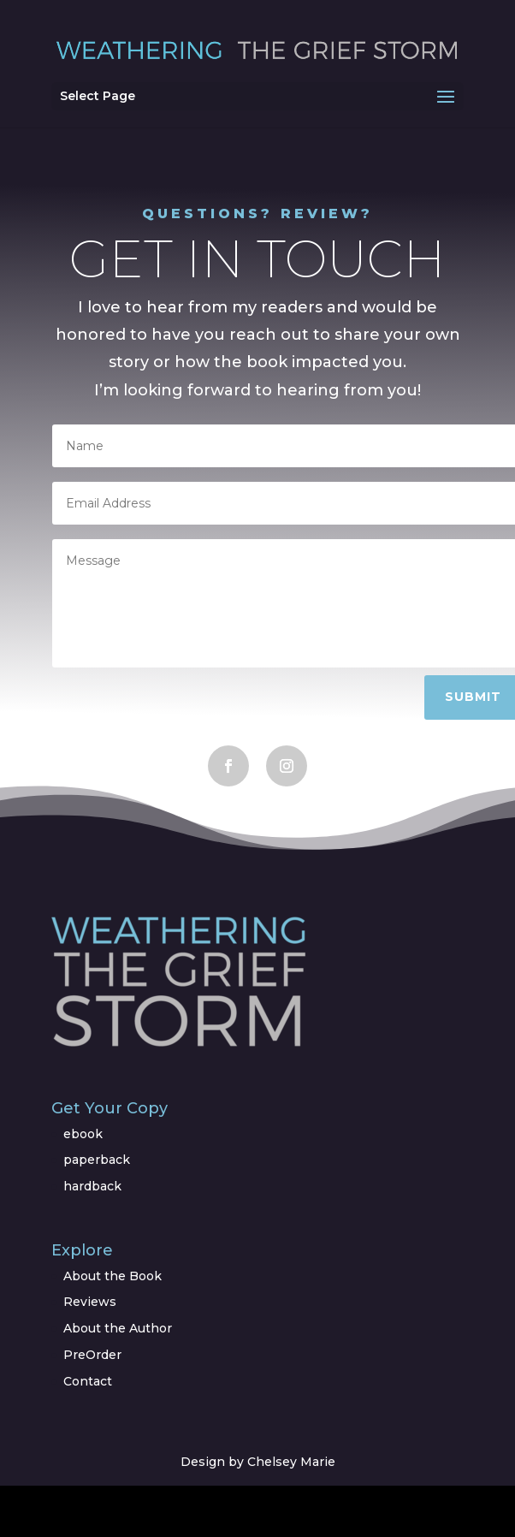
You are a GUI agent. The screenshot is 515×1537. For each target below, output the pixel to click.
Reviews (89, 1301)
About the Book (112, 1276)
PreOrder (92, 1354)
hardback (92, 1186)
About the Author (117, 1328)
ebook (83, 1134)
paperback (96, 1159)
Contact (87, 1381)
